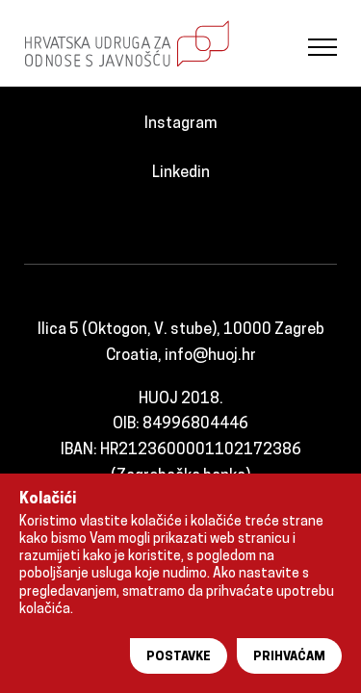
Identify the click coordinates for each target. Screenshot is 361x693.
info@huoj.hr (210, 356)
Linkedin (181, 173)
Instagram (181, 124)
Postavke (178, 657)
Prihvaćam (289, 657)
